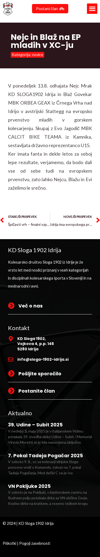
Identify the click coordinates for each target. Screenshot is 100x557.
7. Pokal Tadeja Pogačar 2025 (45, 455)
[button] (92, 8)
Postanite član (36, 391)
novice (37, 54)
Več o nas (30, 305)
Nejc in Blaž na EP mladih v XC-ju (46, 41)
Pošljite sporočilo (39, 373)
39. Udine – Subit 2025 (35, 424)
